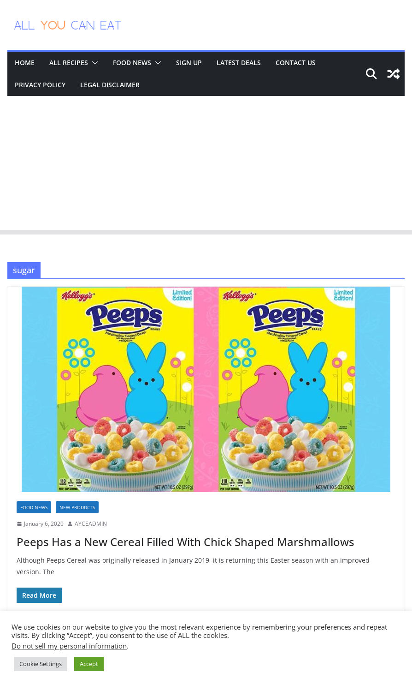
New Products (77, 507)
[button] (93, 62)
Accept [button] (89, 664)
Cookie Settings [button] (40, 664)
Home (25, 62)
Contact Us (296, 62)
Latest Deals (239, 62)
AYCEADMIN (91, 524)
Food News (132, 62)
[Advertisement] (206, 165)
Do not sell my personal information (69, 645)
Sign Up (189, 62)
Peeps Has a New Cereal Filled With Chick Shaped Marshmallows (185, 541)
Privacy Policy (40, 84)
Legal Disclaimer (110, 84)
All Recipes (68, 62)
